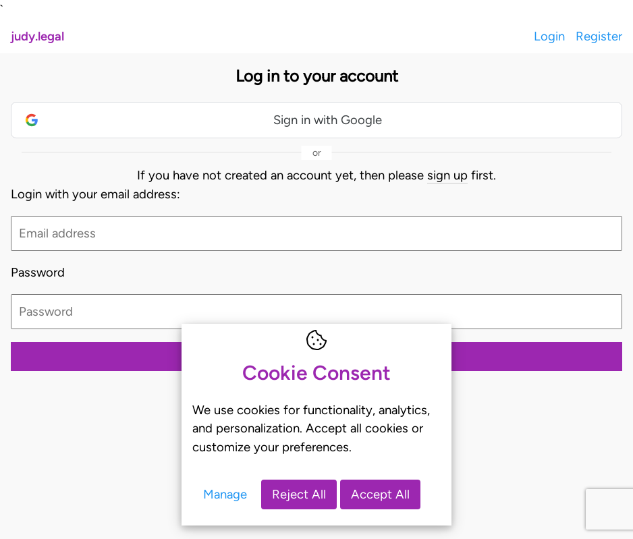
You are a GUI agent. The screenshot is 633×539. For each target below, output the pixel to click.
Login (549, 36)
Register (599, 36)
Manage (225, 494)
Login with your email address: (95, 194)
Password (38, 272)
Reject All (299, 494)
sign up (447, 175)
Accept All (380, 494)
